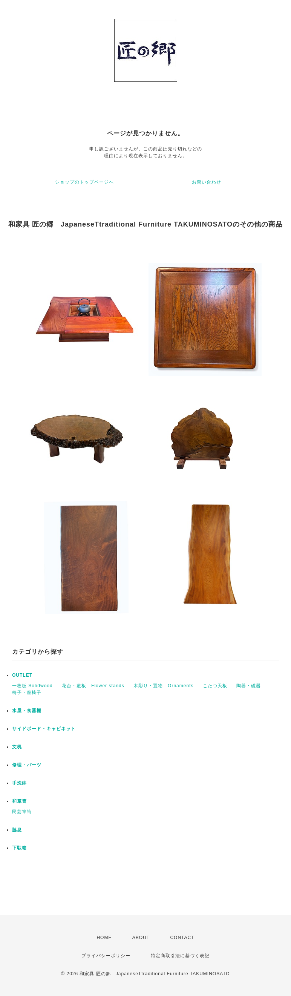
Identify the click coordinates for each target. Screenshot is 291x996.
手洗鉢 (19, 783)
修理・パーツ (26, 765)
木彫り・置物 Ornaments (163, 685)
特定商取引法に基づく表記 (180, 955)
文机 (17, 746)
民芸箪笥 (22, 811)
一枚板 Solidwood (32, 685)
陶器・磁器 (248, 685)
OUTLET (22, 675)
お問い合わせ (206, 182)
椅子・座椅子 (26, 692)
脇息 (17, 829)
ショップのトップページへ (84, 182)
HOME (104, 937)
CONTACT (182, 937)
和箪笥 (19, 801)
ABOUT (141, 937)
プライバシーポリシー (105, 955)
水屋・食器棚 (26, 710)
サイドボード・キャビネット (44, 728)
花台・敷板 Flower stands (93, 685)
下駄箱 (19, 847)
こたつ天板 (215, 685)
